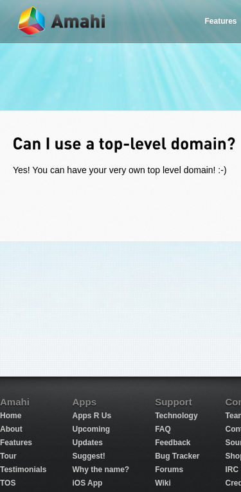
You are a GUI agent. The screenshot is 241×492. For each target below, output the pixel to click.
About (11, 429)
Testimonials (23, 469)
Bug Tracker (177, 456)
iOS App (87, 483)
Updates (87, 442)
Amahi (62, 21)
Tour (8, 456)
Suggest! (88, 456)
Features (16, 442)
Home (10, 415)
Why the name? (100, 469)
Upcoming (91, 429)
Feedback (172, 442)
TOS (7, 483)
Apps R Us (91, 415)
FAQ (163, 429)
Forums (169, 469)
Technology (176, 415)
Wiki (163, 483)
